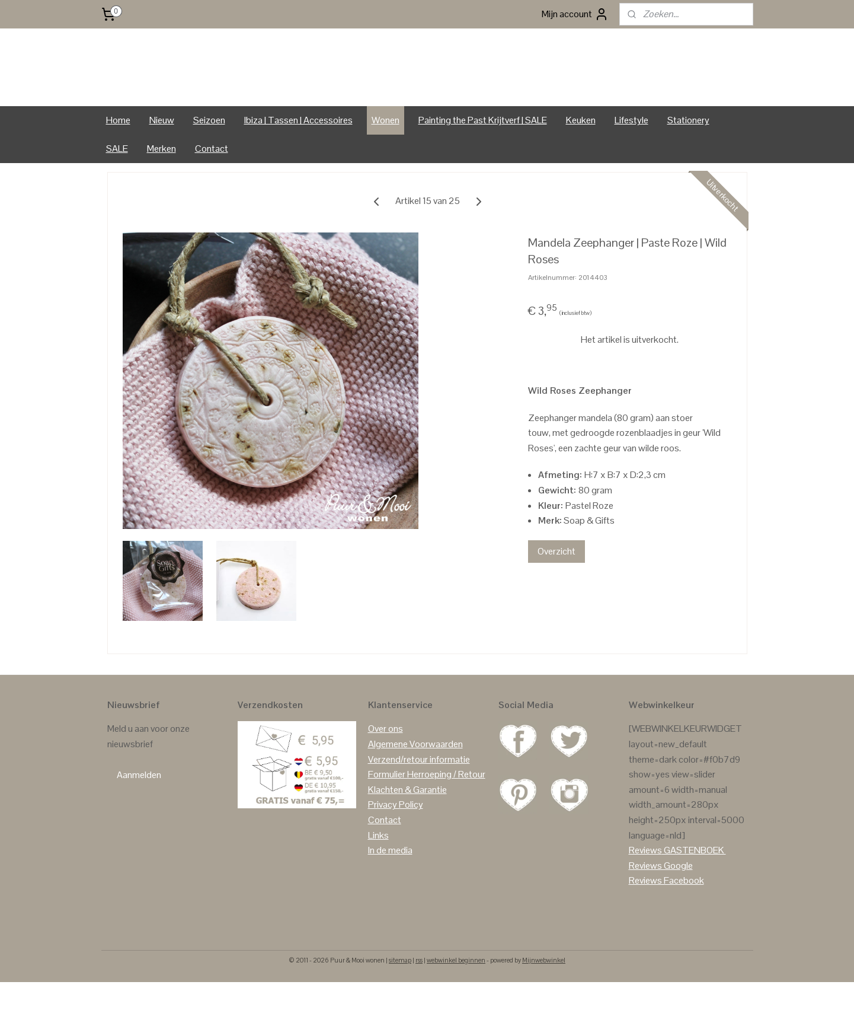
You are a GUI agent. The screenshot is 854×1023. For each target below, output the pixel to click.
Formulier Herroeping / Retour (426, 815)
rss (419, 1001)
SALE (117, 189)
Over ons (385, 769)
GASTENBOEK (694, 891)
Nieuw (161, 161)
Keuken (581, 161)
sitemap (400, 1001)
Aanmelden (139, 816)
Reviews (645, 891)
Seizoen (209, 161)
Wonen (385, 161)
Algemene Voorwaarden (415, 785)
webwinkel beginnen (456, 1001)
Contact (211, 189)
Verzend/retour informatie (419, 800)
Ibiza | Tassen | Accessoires (298, 161)
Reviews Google (661, 906)
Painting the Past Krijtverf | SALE (482, 161)
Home (118, 161)
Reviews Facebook (666, 921)
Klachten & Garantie (407, 830)
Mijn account (575, 14)
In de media (390, 891)
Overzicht (556, 592)
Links (378, 876)
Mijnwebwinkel (543, 1001)
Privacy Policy (395, 845)
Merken (161, 189)
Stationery (688, 161)
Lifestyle (631, 161)
